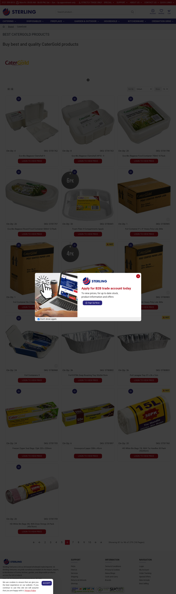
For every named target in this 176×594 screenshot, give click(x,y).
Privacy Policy (30, 590)
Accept (46, 583)
